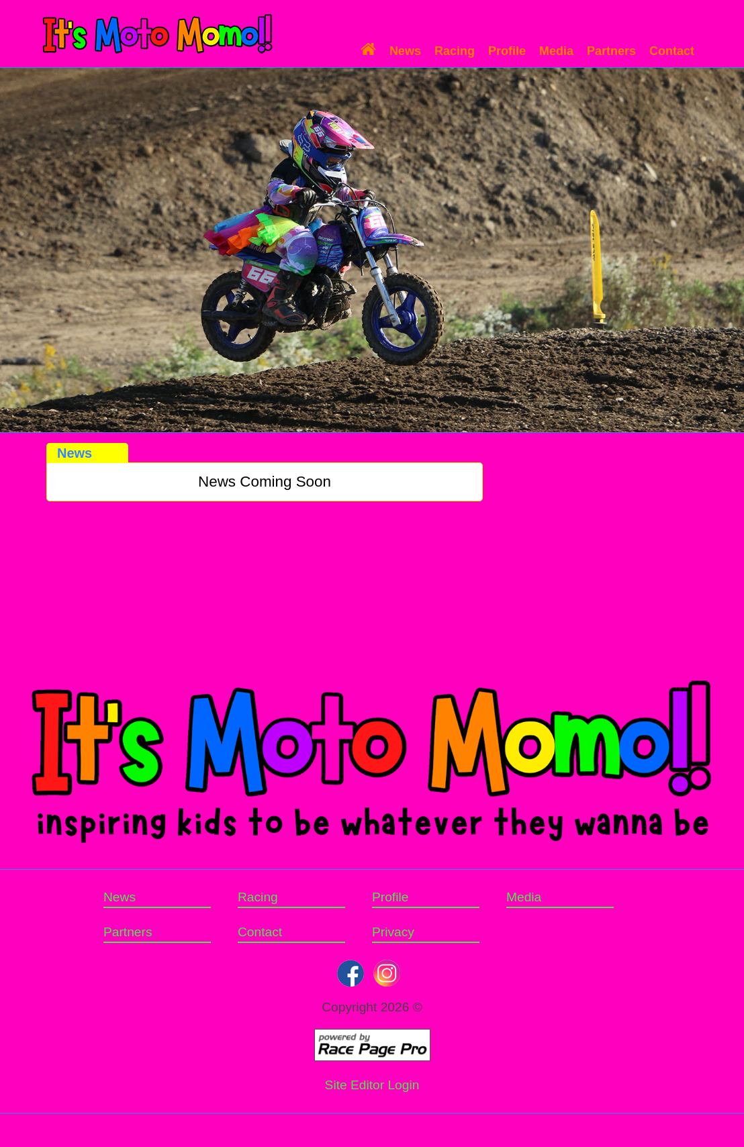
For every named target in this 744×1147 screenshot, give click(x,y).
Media (556, 51)
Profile (507, 51)
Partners (611, 51)
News (405, 51)
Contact (671, 51)
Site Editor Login (372, 1085)
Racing (454, 51)
